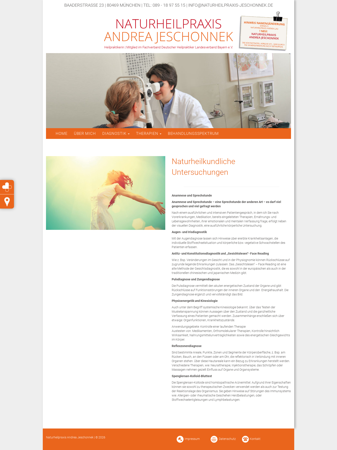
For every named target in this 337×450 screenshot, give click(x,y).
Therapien (148, 133)
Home (61, 133)
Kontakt (255, 439)
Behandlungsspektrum (193, 133)
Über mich (85, 133)
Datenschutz (227, 439)
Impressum (192, 439)
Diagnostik (116, 133)
